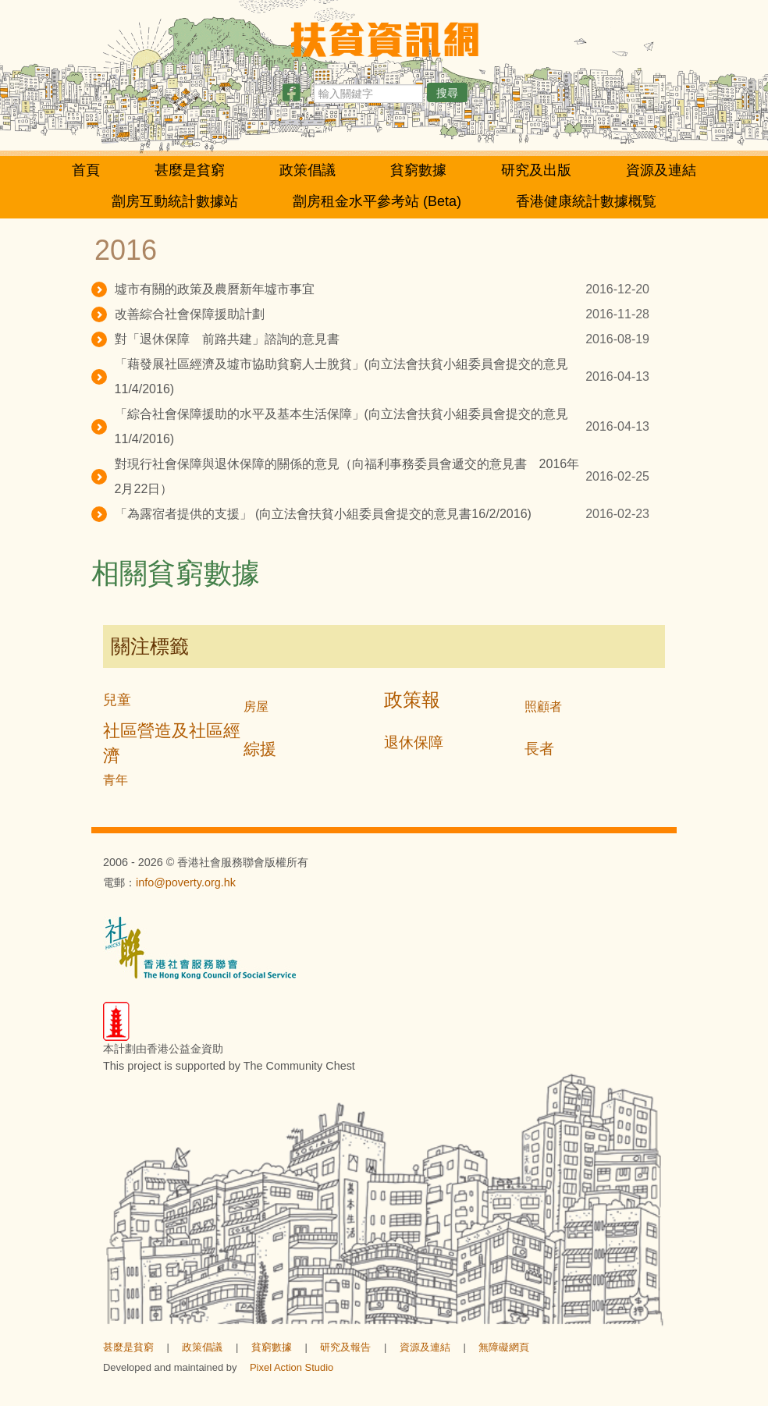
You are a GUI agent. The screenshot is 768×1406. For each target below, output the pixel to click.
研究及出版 (536, 170)
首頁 (86, 170)
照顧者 (543, 706)
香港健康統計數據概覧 (586, 201)
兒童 (117, 700)
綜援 (260, 749)
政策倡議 (307, 170)
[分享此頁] (291, 95)
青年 (115, 779)
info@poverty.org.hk (186, 882)
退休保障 (413, 742)
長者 (539, 748)
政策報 (412, 699)
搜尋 (447, 93)
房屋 (256, 706)
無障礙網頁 (503, 1347)
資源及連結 (661, 170)
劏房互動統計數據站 (175, 201)
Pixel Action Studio (291, 1367)
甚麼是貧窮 (190, 170)
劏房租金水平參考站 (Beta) (377, 201)
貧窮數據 (418, 170)
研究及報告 (345, 1347)
